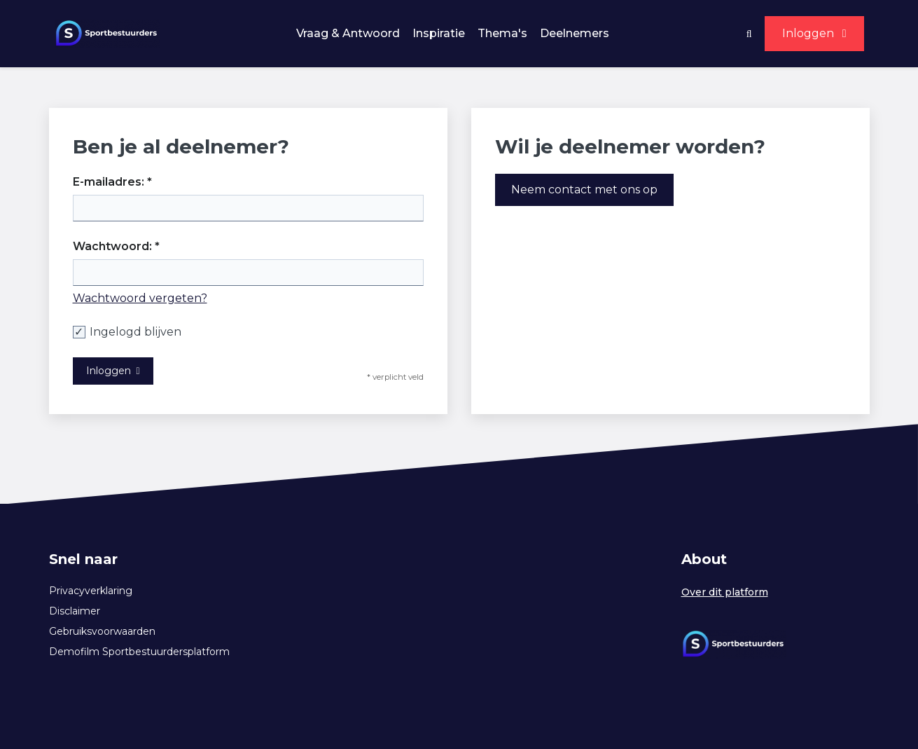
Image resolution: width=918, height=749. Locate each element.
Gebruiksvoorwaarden (102, 631)
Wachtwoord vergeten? (140, 298)
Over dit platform (724, 592)
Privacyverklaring (90, 590)
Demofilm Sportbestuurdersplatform (139, 651)
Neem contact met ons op (584, 189)
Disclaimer (74, 611)
